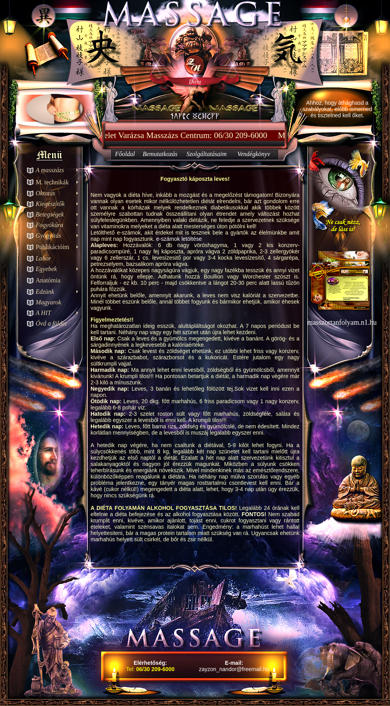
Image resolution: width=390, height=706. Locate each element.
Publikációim (52, 247)
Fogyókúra (49, 225)
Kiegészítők (50, 203)
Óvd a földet (51, 323)
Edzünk (45, 291)
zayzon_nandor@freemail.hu (234, 669)
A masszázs (50, 170)
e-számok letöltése (179, 239)
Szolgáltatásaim (207, 154)
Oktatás (45, 193)
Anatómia (48, 280)
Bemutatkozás (160, 154)
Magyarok (48, 302)
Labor (43, 258)
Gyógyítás (48, 235)
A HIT (43, 312)
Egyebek (46, 269)
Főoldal (125, 154)
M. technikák (52, 182)
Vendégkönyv (254, 154)
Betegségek (50, 214)
